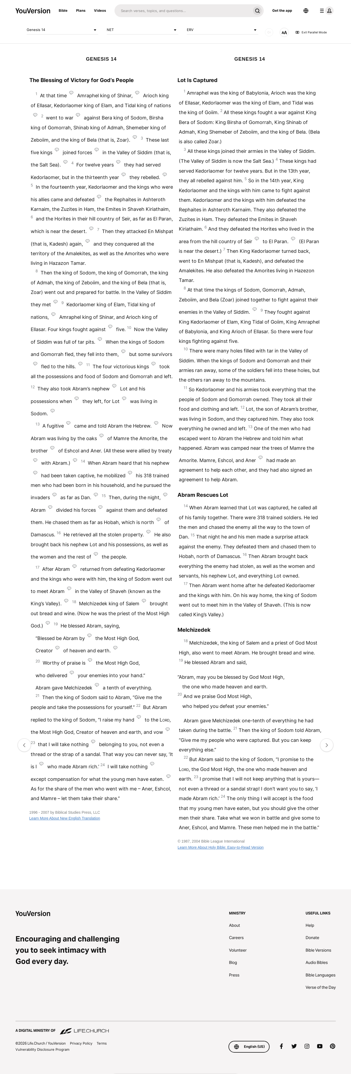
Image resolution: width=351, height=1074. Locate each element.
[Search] (183, 10)
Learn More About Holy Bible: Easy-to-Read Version (220, 847)
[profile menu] (325, 10)
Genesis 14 (62, 30)
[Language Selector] (306, 10)
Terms (102, 1043)
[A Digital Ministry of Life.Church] (175, 1028)
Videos (100, 10)
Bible (63, 10)
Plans (80, 10)
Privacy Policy (81, 1043)
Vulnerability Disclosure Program (42, 1049)
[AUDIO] (269, 32)
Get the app (282, 10)
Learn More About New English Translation (64, 818)
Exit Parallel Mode (311, 32)
